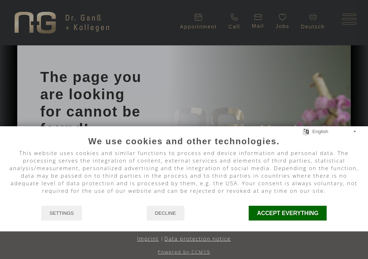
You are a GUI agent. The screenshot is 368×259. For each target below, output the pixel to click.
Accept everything (287, 213)
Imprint (148, 238)
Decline (165, 213)
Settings (62, 213)
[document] (184, 170)
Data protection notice (198, 238)
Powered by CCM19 (184, 252)
